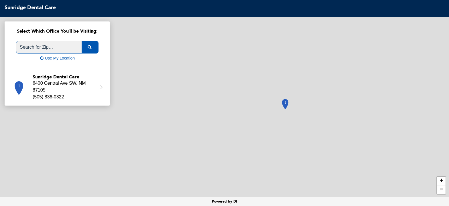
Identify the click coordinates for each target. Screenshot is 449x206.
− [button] (441, 189)
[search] (90, 47)
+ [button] (441, 181)
